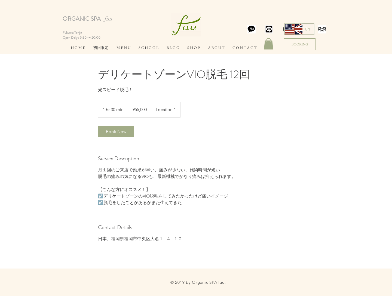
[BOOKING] (300, 44)
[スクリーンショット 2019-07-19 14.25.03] (322, 29)
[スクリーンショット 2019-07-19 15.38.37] (251, 29)
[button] (268, 44)
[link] (116, 131)
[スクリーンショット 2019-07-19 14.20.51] (269, 29)
